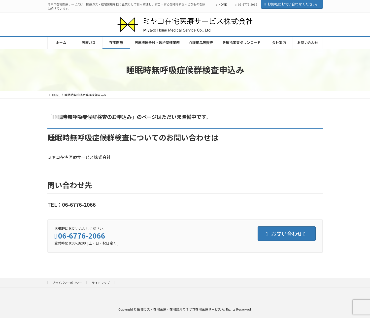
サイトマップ (101, 283)
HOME (221, 4)
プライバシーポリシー (67, 283)
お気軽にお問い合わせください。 (292, 3)
